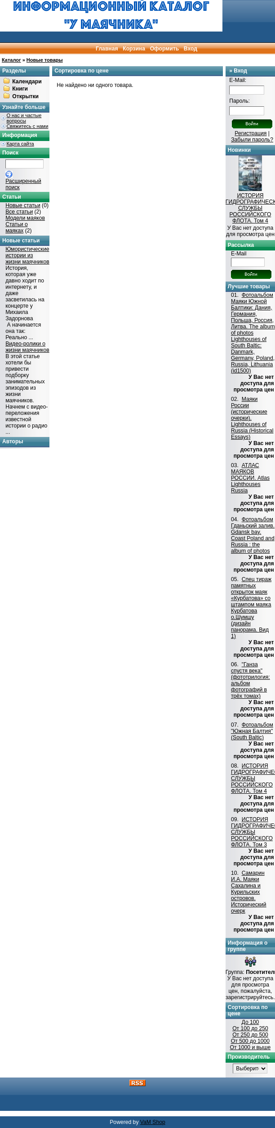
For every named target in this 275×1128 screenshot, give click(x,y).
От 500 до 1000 (250, 1041)
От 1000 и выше (250, 1047)
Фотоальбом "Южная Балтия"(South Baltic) (252, 731)
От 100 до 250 (250, 1028)
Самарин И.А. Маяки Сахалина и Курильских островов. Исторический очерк (248, 892)
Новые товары (45, 60)
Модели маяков (25, 218)
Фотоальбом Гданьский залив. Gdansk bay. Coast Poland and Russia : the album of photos (253, 535)
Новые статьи (22, 205)
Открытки (25, 96)
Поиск (10, 153)
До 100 (250, 1022)
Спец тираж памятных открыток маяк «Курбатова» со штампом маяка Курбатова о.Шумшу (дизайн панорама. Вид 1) (251, 607)
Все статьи (19, 212)
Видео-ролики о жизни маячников (27, 347)
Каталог (11, 60)
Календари (26, 81)
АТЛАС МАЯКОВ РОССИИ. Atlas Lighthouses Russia (250, 478)
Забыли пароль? (252, 139)
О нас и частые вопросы (23, 118)
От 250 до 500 (250, 1035)
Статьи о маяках (16, 227)
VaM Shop (152, 1122)
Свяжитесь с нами (27, 126)
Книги (20, 89)
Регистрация (250, 133)
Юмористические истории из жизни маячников (27, 255)
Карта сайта (20, 143)
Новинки (239, 150)
